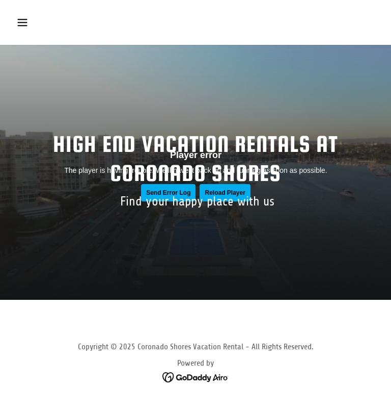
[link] (195, 376)
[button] (54, 22)
